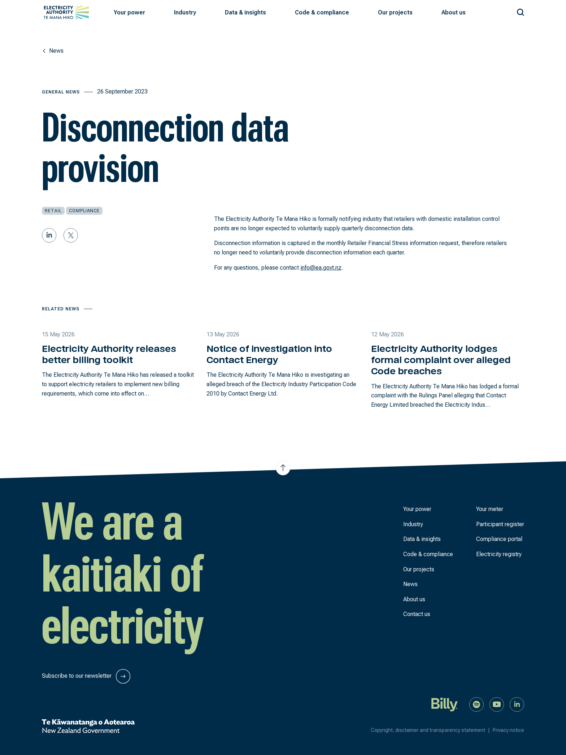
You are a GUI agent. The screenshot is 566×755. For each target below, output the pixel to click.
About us (414, 599)
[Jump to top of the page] (283, 468)
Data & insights (422, 539)
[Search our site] (520, 11)
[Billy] (444, 704)
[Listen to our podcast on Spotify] (476, 704)
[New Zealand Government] (88, 726)
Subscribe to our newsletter (86, 676)
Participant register (500, 524)
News (410, 584)
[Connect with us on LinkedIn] (517, 704)
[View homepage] (66, 12)
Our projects (418, 569)
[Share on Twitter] (71, 235)
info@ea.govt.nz (320, 267)
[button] (129, 12)
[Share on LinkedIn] (49, 235)
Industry (413, 524)
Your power (417, 509)
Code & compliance (428, 554)
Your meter (489, 509)
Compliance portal (499, 539)
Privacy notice (508, 730)
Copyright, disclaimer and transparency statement (432, 730)
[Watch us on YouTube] (496, 704)
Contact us (416, 614)
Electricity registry (499, 554)
